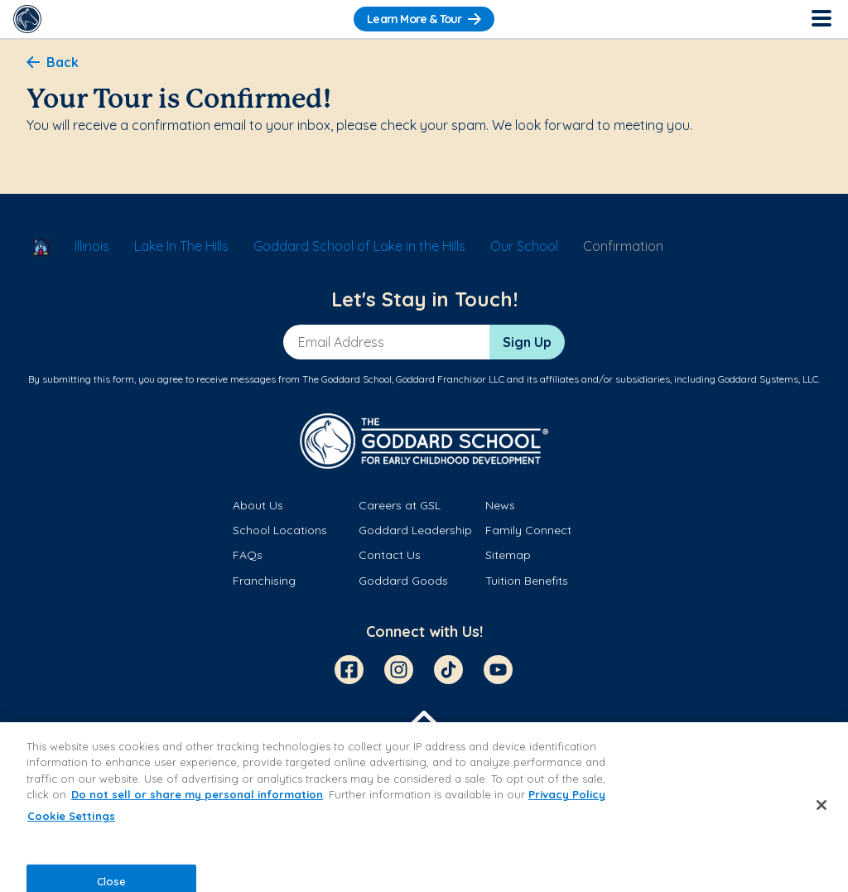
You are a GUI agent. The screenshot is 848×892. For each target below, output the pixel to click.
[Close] (821, 805)
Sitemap (508, 554)
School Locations (280, 530)
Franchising (264, 580)
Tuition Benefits (526, 580)
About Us (258, 505)
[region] (424, 807)
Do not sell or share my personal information (197, 794)
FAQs (248, 554)
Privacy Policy (566, 794)
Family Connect (528, 530)
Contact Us (390, 554)
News (500, 505)
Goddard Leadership (415, 530)
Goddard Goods (403, 580)
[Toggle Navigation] (821, 19)
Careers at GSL (400, 505)
